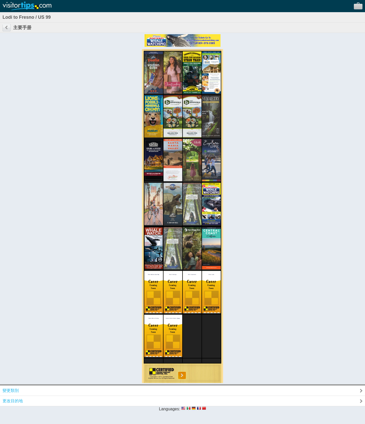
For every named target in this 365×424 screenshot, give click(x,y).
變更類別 (11, 390)
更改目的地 (13, 401)
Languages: (169, 409)
